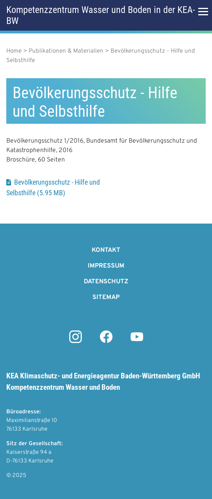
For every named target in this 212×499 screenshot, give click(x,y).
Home (14, 51)
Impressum (106, 266)
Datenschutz (106, 282)
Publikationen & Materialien (66, 51)
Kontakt (106, 250)
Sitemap (106, 297)
